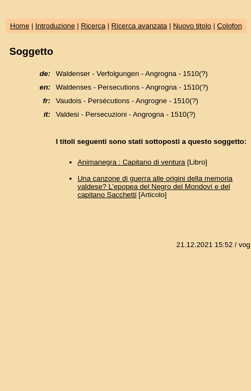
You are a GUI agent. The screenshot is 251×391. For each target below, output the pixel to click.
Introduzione (55, 26)
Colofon (229, 26)
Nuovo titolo (192, 26)
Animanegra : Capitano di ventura (131, 162)
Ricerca (93, 26)
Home (20, 26)
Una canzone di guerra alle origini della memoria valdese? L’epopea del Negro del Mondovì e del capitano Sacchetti (155, 186)
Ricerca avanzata (139, 26)
